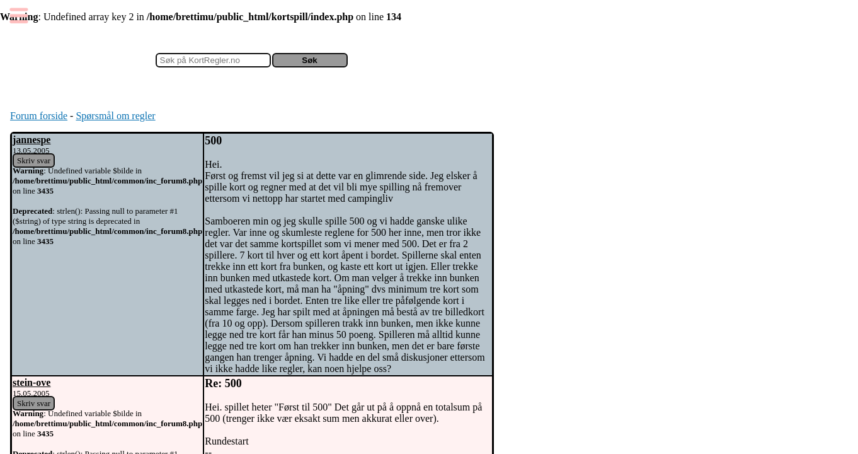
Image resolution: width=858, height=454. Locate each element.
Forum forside (38, 115)
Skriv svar (33, 160)
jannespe (31, 139)
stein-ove (31, 382)
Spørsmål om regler (115, 115)
